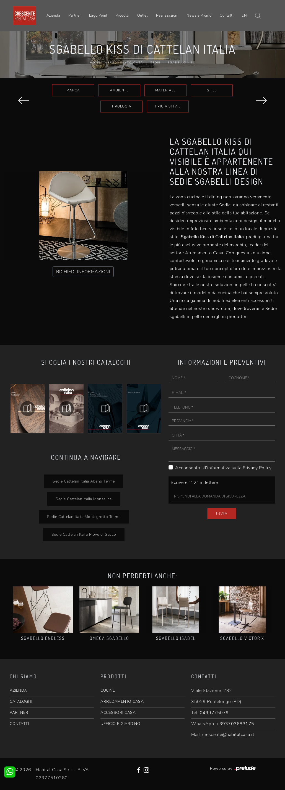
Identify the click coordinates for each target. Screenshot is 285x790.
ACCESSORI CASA (118, 712)
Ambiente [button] (119, 90)
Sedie (155, 63)
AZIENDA (18, 690)
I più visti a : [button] (167, 106)
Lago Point (98, 15)
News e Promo (198, 15)
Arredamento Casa (124, 63)
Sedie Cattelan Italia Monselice (84, 499)
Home (95, 63)
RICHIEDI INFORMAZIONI (83, 272)
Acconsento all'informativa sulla (223, 468)
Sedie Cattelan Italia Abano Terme (84, 481)
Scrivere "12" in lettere (194, 482)
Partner (74, 15)
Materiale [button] (165, 90)
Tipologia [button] (121, 106)
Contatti (226, 15)
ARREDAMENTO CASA (122, 701)
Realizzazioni (167, 15)
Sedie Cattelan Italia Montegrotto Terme (84, 516)
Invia (222, 513)
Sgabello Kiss (181, 63)
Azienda (53, 15)
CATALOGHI (21, 701)
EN (244, 15)
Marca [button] (73, 90)
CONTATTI (19, 723)
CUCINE (107, 690)
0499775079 (214, 713)
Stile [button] (212, 90)
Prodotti (122, 15)
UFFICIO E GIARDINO (120, 723)
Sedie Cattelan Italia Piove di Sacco (83, 534)
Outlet (142, 15)
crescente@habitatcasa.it (228, 735)
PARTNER (19, 712)
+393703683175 (235, 724)
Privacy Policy (257, 468)
